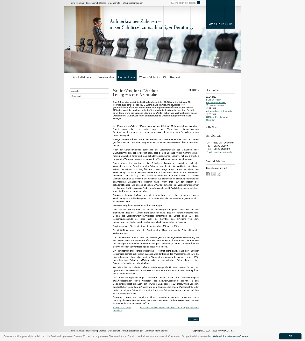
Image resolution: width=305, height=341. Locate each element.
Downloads (76, 96)
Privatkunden (105, 77)
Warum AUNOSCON (152, 77)
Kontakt (80, 3)
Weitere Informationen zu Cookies (230, 336)
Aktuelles (75, 91)
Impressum (91, 3)
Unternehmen (126, 77)
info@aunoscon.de (223, 152)
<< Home (193, 319)
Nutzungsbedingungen (132, 3)
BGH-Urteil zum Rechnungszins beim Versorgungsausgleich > (169, 307)
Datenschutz (114, 3)
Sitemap (102, 3)
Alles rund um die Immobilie (219, 111)
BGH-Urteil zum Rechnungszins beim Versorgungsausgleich (216, 102)
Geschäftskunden (82, 77)
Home (72, 3)
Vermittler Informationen (156, 331)
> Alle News (211, 127)
